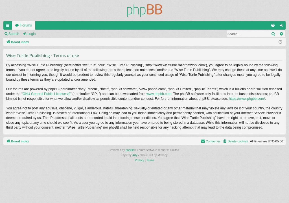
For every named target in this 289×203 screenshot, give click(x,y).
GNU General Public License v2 (46, 94)
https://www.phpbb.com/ (247, 99)
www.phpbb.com (158, 94)
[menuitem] (273, 25)
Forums (26, 25)
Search (13, 34)
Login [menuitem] (283, 26)
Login (31, 34)
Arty (134, 155)
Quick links (9, 26)
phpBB (130, 150)
